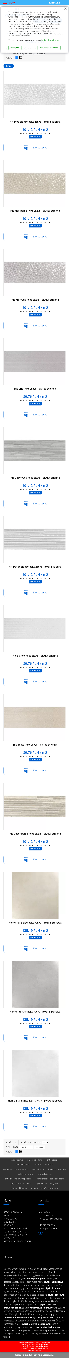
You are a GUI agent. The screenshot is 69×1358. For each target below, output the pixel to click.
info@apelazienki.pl (47, 1228)
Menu (12, 2)
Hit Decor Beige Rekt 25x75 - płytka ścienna (35, 833)
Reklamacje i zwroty (15, 1234)
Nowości (9, 1215)
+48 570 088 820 (46, 1225)
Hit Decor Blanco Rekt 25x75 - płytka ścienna (35, 566)
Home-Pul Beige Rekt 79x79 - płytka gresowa (35, 922)
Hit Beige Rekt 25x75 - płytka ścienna (35, 744)
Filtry (8, 65)
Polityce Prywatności (50, 40)
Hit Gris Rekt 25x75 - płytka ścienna (35, 388)
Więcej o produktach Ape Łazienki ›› (34, 1354)
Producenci (10, 1218)
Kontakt (8, 1225)
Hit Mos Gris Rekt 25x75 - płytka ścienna (35, 299)
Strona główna (13, 1212)
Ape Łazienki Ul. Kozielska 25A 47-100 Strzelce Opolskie (50, 1215)
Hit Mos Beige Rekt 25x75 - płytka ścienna (35, 210)
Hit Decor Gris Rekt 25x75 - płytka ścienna (35, 477)
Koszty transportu (15, 1231)
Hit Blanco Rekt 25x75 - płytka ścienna (35, 655)
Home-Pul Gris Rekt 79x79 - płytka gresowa (35, 1011)
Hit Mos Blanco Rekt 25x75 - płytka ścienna (35, 121)
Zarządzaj (15, 47)
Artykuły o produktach (17, 1241)
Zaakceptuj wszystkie (49, 47)
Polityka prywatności (16, 1228)
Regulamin (10, 1221)
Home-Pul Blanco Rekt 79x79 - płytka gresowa (35, 1100)
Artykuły (9, 1238)
